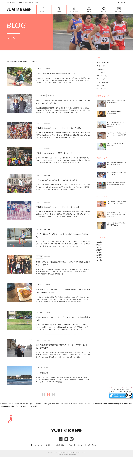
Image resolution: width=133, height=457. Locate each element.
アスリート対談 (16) (102, 63)
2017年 (99, 255)
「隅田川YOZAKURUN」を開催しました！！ (54, 153)
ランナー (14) (100, 79)
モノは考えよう (42, 373)
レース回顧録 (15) (102, 82)
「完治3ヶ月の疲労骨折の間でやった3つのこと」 (56, 74)
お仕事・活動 (60, 445)
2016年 (99, 258)
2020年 (99, 247)
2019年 (99, 250)
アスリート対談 (41, 95)
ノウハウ (39, 68)
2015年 (99, 260)
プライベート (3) (101, 75)
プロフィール (38, 445)
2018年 (99, 252)
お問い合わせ (92, 445)
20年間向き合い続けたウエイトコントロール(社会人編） (59, 128)
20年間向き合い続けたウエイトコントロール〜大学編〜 (58, 207)
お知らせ (49, 445)
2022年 (99, 245)
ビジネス (39, 257)
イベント (39, 148)
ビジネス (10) (100, 72)
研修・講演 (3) (101, 88)
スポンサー (80, 445)
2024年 (99, 242)
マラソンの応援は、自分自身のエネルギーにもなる (56, 180)
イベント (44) (100, 66)
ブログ (70, 445)
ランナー (39, 123)
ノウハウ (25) (100, 69)
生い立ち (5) (100, 85)
